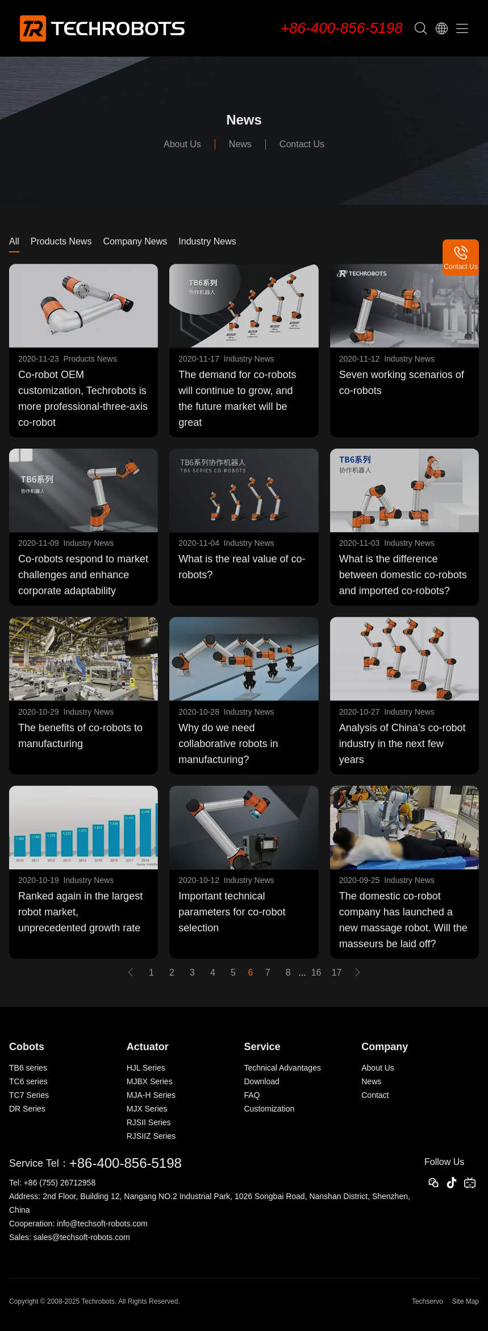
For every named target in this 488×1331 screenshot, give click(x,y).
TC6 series (28, 1081)
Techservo (427, 1301)
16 (316, 972)
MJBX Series (150, 1081)
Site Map (465, 1301)
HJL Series (146, 1067)
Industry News (207, 241)
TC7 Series (29, 1095)
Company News (135, 241)
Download (262, 1081)
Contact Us (302, 144)
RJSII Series (149, 1122)
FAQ (252, 1095)
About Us (182, 144)
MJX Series (147, 1108)
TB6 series (28, 1067)
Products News (61, 241)
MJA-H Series (151, 1095)
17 (337, 972)
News (240, 144)
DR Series (27, 1108)
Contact (375, 1095)
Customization (269, 1108)
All (14, 241)
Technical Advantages (282, 1067)
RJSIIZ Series (151, 1136)
